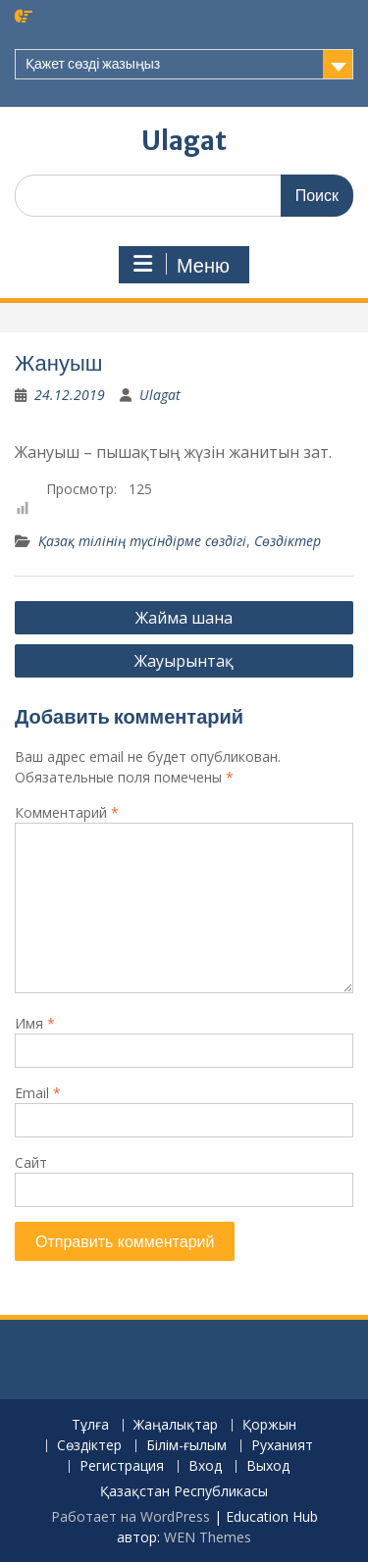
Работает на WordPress (130, 1516)
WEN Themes (207, 1537)
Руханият (282, 1445)
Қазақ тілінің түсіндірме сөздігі (142, 540)
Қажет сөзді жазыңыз (93, 64)
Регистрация (121, 1466)
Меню (181, 265)
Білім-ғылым (186, 1445)
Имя (35, 1023)
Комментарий (67, 812)
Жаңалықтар (175, 1425)
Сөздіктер (287, 540)
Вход (205, 1466)
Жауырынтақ (184, 661)
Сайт (31, 1162)
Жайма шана (184, 618)
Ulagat (184, 141)
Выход (267, 1466)
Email (38, 1092)
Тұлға (90, 1425)
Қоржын (269, 1425)
